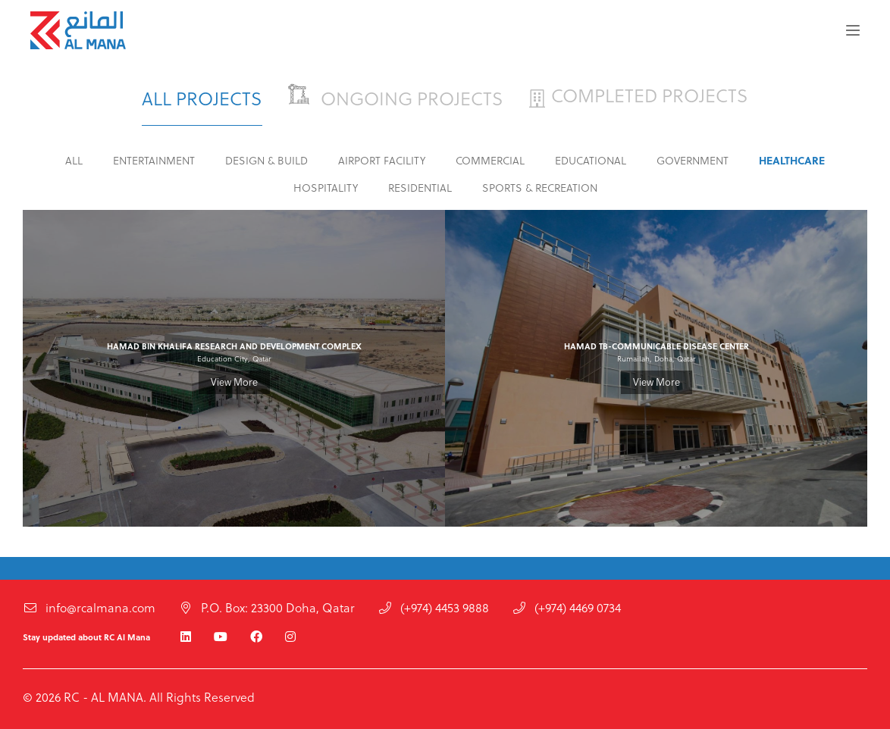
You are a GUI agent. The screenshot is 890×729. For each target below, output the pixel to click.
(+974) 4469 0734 (566, 609)
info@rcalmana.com (89, 609)
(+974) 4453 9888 (433, 609)
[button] (853, 30)
